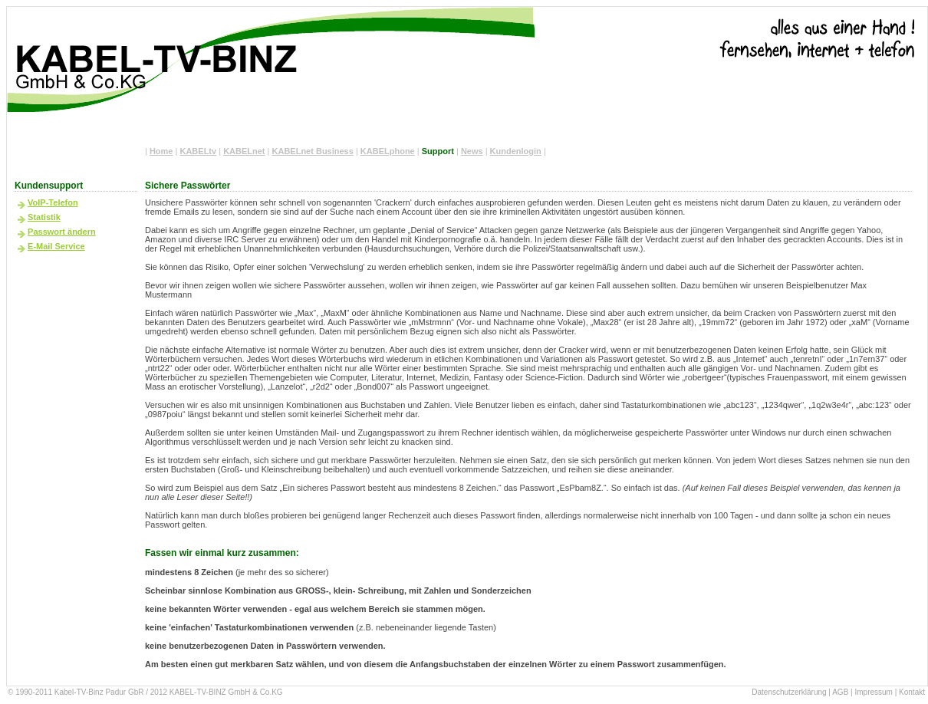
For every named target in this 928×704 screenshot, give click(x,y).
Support (438, 151)
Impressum (873, 692)
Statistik (44, 217)
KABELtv (197, 151)
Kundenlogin (515, 151)
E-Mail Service (56, 246)
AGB (840, 692)
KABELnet (244, 151)
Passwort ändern (62, 231)
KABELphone (387, 151)
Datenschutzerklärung (789, 692)
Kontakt (912, 692)
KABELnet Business (313, 151)
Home (161, 151)
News (472, 151)
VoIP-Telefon (53, 202)
